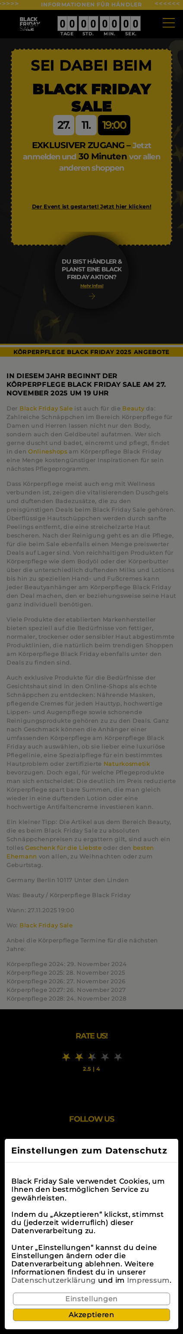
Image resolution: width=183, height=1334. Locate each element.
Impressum (148, 1280)
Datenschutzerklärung (53, 1280)
